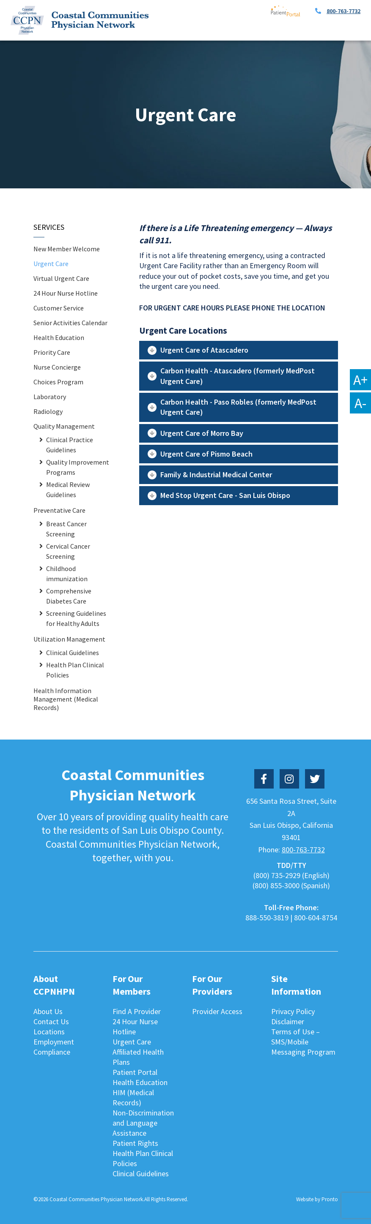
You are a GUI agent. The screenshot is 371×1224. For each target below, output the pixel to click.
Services (48, 227)
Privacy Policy (293, 1011)
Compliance (51, 1052)
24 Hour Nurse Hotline (65, 293)
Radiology (48, 411)
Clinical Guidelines (72, 652)
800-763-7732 (343, 11)
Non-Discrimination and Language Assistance (143, 1123)
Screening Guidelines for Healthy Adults (76, 618)
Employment (53, 1042)
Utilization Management (69, 639)
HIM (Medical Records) (133, 1097)
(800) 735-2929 (276, 875)
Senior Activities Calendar (70, 322)
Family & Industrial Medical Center (216, 474)
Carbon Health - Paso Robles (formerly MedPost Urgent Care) (238, 407)
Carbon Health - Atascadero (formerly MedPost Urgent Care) (237, 376)
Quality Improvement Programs (77, 467)
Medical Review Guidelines (68, 489)
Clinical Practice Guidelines (69, 444)
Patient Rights (135, 1143)
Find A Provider (137, 1011)
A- (360, 403)
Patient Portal (135, 1072)
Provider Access (217, 1011)
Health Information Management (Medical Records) (65, 699)
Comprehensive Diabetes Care (68, 596)
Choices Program (58, 382)
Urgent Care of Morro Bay (201, 433)
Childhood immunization (67, 573)
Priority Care (51, 352)
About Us (48, 1011)
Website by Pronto (317, 1199)
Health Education (58, 337)
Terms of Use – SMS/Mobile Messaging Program (303, 1042)
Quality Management (64, 426)
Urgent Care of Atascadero (204, 350)
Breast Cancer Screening (66, 529)
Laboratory (49, 396)
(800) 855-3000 (276, 885)
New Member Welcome (66, 249)
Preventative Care (59, 510)
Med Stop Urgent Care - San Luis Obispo (225, 495)
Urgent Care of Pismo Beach (206, 454)
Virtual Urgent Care (61, 278)
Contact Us (51, 1021)
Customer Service (58, 308)
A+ (360, 380)
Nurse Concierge (57, 367)
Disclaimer (287, 1021)
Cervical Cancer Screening (68, 551)
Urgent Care (51, 263)
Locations (49, 1031)
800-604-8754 (315, 917)
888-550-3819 (267, 917)
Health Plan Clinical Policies (75, 670)
